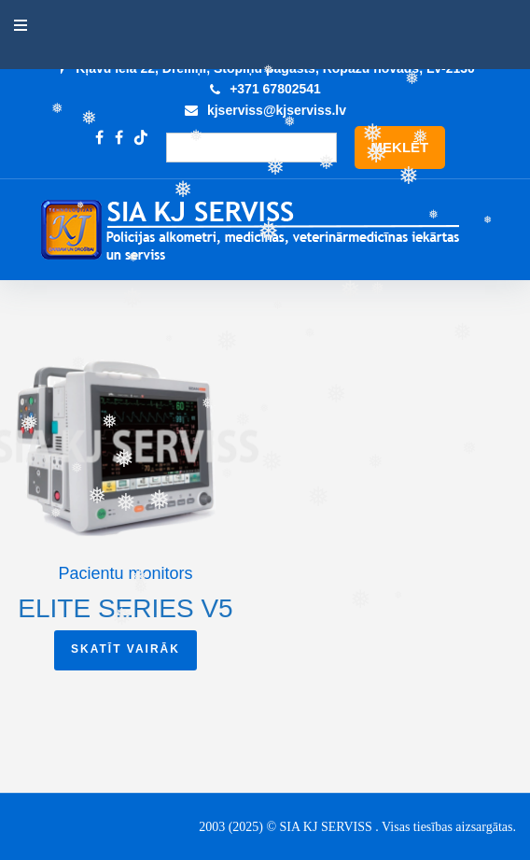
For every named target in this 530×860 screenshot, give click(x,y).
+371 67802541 (275, 88)
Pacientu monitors (125, 573)
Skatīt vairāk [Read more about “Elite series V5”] (125, 649)
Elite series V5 (125, 608)
